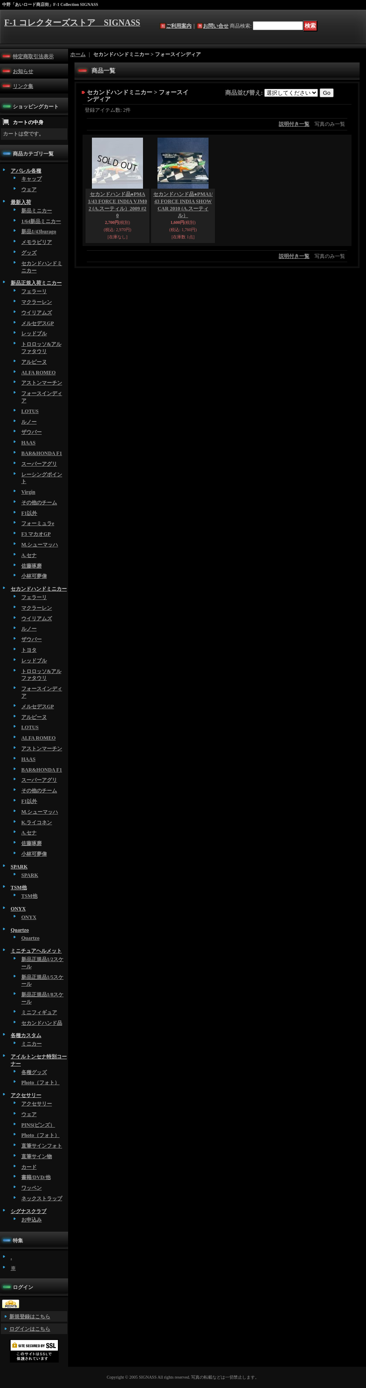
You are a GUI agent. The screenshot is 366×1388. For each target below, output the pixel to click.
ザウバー (31, 432)
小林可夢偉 (34, 576)
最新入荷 (21, 202)
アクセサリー (26, 1095)
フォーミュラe (37, 523)
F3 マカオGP (36, 534)
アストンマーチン (41, 383)
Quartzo (20, 930)
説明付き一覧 (294, 124)
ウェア (29, 189)
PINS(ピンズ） (38, 1125)
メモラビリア (36, 242)
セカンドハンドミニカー (39, 589)
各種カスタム (26, 1035)
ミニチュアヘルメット (36, 951)
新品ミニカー (36, 211)
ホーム (78, 54)
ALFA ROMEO (38, 373)
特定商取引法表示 (33, 56)
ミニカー (31, 1044)
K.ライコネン (36, 822)
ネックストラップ (41, 1198)
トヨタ (29, 650)
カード (29, 1167)
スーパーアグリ (39, 464)
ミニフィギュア (39, 1012)
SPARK (19, 867)
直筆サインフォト (41, 1146)
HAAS (28, 443)
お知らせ (23, 71)
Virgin (28, 492)
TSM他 (19, 887)
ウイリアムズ (36, 313)
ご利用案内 (179, 26)
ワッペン (31, 1188)
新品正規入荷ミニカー (36, 283)
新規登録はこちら (29, 1317)
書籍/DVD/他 (36, 1177)
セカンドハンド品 (41, 1023)
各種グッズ (34, 1072)
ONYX (18, 909)
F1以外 (29, 513)
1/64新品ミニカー (41, 221)
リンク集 (23, 86)
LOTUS (30, 411)
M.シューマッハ (39, 545)
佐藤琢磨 (31, 566)
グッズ (29, 253)
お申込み (31, 1220)
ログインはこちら (29, 1329)
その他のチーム (39, 503)
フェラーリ (34, 291)
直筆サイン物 (36, 1156)
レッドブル (34, 333)
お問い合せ (216, 26)
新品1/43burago (38, 232)
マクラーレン (36, 302)
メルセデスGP (37, 323)
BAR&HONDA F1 (41, 453)
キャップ (31, 179)
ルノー (29, 422)
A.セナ (29, 555)
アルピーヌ (34, 362)
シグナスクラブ (28, 1211)
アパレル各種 (26, 171)
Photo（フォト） (40, 1083)
